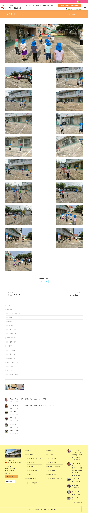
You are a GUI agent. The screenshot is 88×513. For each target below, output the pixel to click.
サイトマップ (12, 333)
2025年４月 (13, 411)
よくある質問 (12, 342)
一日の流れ (11, 350)
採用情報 (11, 366)
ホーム (8, 305)
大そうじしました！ (15, 430)
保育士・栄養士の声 (11, 362)
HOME (29, 450)
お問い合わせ (9, 370)
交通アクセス (12, 329)
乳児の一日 (11, 354)
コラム (10, 317)
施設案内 (11, 325)
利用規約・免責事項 (14, 374)
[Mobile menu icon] (85, 7)
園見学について (10, 338)
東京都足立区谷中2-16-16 (74, 9)
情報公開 (11, 321)
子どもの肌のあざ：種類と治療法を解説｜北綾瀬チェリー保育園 (28, 399)
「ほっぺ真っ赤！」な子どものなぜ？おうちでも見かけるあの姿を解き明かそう (32, 405)
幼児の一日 (11, 358)
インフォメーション (14, 313)
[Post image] (6, 400)
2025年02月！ (14, 418)
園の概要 (8, 309)
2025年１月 (13, 424)
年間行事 (8, 346)
